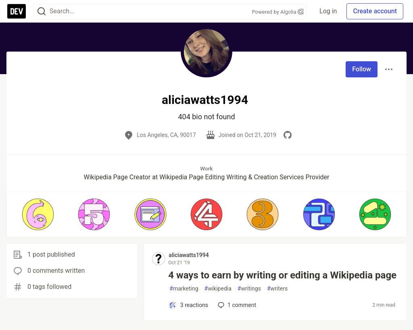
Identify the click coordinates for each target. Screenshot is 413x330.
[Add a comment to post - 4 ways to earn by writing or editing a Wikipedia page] (188, 305)
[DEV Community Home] (16, 11)
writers (277, 288)
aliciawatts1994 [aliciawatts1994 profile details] (189, 255)
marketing (183, 288)
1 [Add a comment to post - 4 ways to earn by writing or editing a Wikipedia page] (236, 305)
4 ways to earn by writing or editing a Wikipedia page (282, 275)
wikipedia (218, 288)
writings (249, 288)
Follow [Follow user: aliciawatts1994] (361, 69)
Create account (375, 11)
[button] (38, 214)
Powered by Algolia (278, 12)
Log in (328, 11)
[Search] (41, 11)
